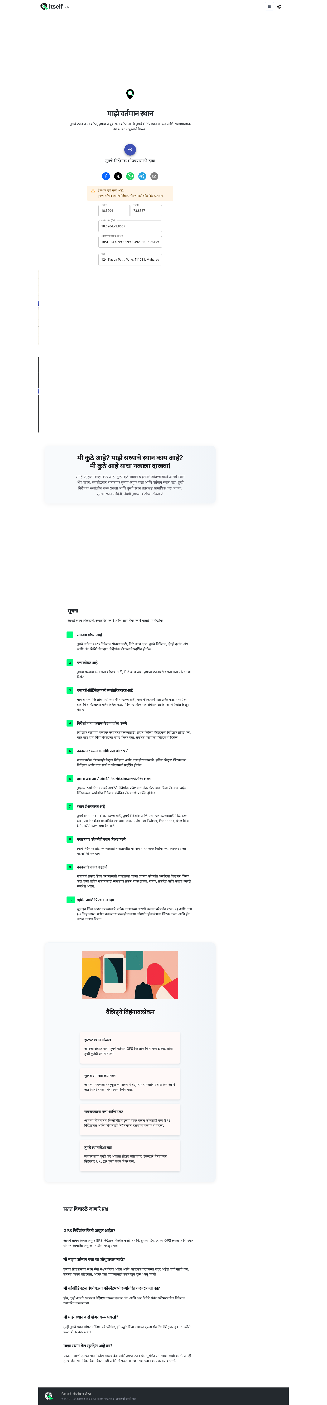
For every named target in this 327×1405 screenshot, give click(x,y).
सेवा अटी (66, 1394)
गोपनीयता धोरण (82, 1394)
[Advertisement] (163, 44)
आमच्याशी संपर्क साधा (126, 1398)
